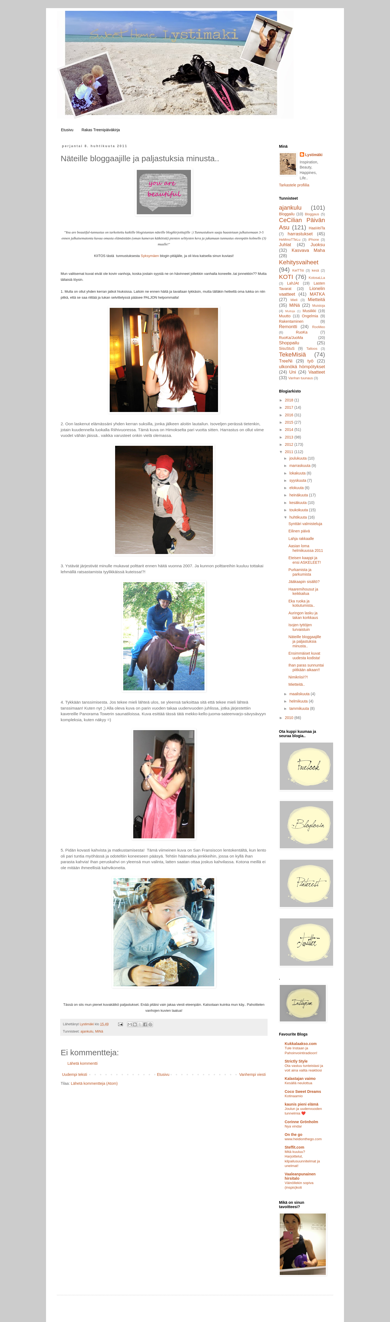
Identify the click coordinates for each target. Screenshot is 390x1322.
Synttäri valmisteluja (305, 524)
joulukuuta (298, 458)
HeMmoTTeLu (289, 240)
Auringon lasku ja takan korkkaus (303, 615)
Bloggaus (312, 214)
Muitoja (290, 311)
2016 (289, 415)
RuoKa (302, 332)
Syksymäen (150, 256)
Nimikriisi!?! (298, 677)
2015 (289, 422)
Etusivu (67, 130)
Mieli (293, 300)
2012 (289, 444)
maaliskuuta (300, 694)
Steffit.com (294, 1147)
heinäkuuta (299, 495)
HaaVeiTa (317, 228)
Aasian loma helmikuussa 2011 (305, 548)
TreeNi (285, 361)
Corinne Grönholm (301, 1122)
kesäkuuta (298, 502)
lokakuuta (298, 473)
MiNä (99, 1031)
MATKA (317, 294)
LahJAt (293, 283)
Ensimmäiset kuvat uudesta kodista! (304, 655)
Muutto (285, 316)
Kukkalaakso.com (301, 1043)
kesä (315, 270)
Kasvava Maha (308, 250)
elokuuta (297, 488)
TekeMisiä (292, 354)
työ (310, 361)
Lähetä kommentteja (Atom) (94, 1083)
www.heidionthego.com (303, 1139)
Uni (292, 372)
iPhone (313, 240)
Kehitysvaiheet (298, 262)
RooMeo (318, 327)
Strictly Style (296, 1061)
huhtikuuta (298, 517)
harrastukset (300, 233)
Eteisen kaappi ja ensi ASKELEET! (304, 560)
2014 (289, 429)
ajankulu (86, 1031)
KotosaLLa (317, 278)
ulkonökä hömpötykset (302, 366)
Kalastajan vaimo (300, 1078)
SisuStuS (287, 348)
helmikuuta (299, 701)
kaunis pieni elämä (301, 1104)
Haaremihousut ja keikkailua (303, 591)
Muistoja (318, 306)
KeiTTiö (298, 270)
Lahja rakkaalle (301, 538)
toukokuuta (299, 510)
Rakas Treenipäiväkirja (101, 130)
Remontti (288, 326)
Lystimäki (314, 155)
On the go (293, 1134)
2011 (289, 452)
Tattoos (311, 349)
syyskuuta (298, 480)
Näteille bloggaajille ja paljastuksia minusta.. (304, 641)
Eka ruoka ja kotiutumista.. (301, 603)
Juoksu (318, 244)
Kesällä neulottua (298, 1083)
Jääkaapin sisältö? (304, 581)
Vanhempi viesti (252, 1074)
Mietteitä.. (296, 684)
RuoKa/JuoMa (291, 337)
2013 (289, 437)
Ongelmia (310, 316)
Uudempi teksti (74, 1074)
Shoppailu (289, 342)
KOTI (286, 276)
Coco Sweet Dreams (303, 1091)
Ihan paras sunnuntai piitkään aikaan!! (306, 667)
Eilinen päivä (299, 531)
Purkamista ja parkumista (299, 572)
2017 (289, 407)
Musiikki (309, 311)
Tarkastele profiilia (294, 185)
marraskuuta (300, 465)
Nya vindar (293, 1126)
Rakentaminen (291, 321)
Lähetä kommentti (82, 1063)
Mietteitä (316, 299)
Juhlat (285, 244)
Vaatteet (316, 372)
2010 (289, 718)
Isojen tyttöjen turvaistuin (300, 627)
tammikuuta (299, 708)
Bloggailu (287, 214)
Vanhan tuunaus (300, 378)
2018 (289, 400)
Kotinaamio (294, 1096)
